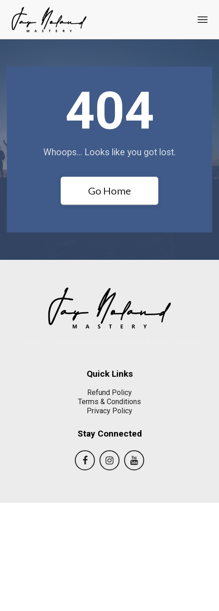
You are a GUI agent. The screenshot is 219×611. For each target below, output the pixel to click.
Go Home (109, 190)
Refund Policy (109, 500)
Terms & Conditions (109, 510)
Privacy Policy (109, 518)
